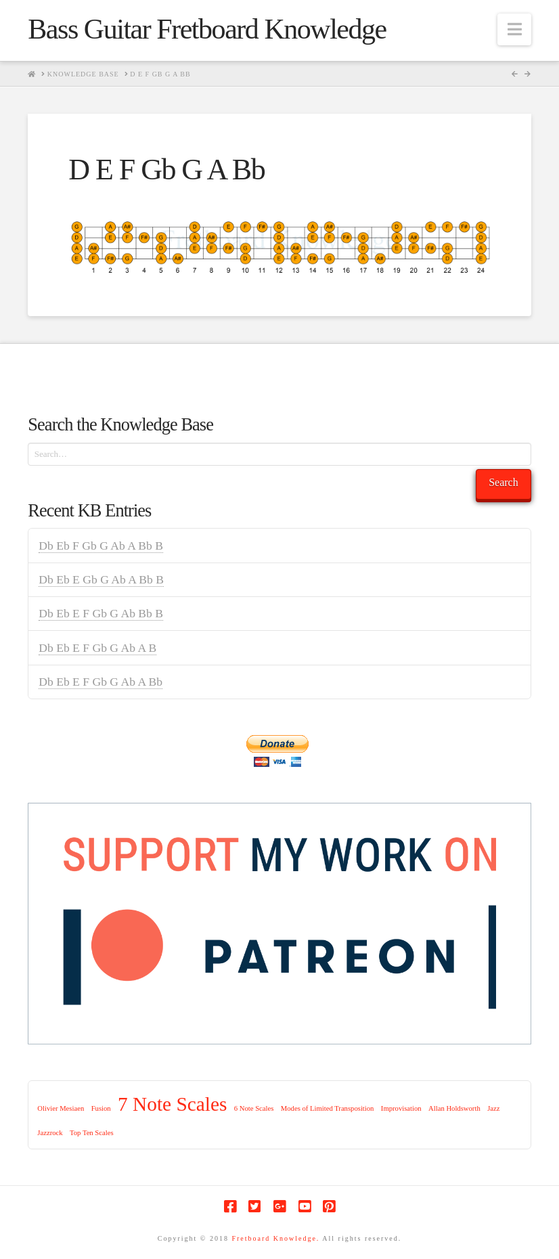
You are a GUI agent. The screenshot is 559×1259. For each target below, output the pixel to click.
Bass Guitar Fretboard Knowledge (207, 29)
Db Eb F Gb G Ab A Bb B (101, 545)
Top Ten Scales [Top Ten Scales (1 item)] (92, 1132)
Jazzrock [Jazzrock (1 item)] (49, 1132)
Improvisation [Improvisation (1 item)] (401, 1108)
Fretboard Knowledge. (275, 1238)
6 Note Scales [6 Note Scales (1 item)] (254, 1108)
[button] (514, 29)
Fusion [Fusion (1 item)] (101, 1108)
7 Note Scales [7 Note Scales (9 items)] (172, 1104)
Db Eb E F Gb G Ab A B (97, 648)
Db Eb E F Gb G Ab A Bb (100, 681)
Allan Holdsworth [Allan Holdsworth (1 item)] (454, 1108)
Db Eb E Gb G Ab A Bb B (101, 579)
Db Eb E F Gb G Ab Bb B (101, 613)
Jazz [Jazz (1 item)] (493, 1108)
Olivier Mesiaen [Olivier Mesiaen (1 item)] (60, 1108)
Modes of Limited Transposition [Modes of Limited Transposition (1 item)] (327, 1108)
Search (503, 482)
